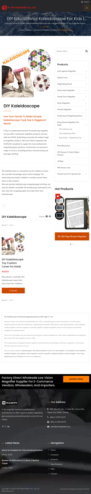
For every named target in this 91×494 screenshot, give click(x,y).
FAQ (52, 469)
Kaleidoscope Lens (10, 356)
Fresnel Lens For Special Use (69, 174)
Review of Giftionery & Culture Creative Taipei (20, 462)
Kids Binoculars (63, 145)
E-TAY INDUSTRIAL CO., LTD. (26, 489)
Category (29, 30)
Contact (54, 473)
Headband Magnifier (57, 353)
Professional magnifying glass (69, 116)
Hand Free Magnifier (44, 353)
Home (21, 30)
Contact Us (37, 356)
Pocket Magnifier (64, 109)
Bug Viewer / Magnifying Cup (70, 138)
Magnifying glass (27, 350)
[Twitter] (5, 426)
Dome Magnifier (80, 350)
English (86, 2)
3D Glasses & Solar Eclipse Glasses (68, 153)
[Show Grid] (46, 216)
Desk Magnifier (63, 103)
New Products (56, 464)
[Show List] (49, 216)
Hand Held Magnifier (66, 90)
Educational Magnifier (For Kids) (45, 30)
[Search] (69, 51)
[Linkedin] (8, 426)
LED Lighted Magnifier (66, 71)
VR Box (60, 161)
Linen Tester (80, 353)
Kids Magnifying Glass (67, 133)
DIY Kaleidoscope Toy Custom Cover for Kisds (12, 263)
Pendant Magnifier (70, 353)
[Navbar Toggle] (86, 7)
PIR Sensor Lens (64, 167)
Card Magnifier (70, 350)
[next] (49, 205)
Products (54, 459)
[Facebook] (2, 426)
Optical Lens (62, 77)
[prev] (4, 205)
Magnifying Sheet (64, 84)
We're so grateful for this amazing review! (22, 450)
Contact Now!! (76, 379)
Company (55, 454)
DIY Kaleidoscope (65, 30)
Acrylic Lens (51, 350)
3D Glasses (19, 356)
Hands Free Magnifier (66, 96)
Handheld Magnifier (10, 353)
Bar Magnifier (21, 353)
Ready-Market (84, 489)
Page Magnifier (60, 350)
